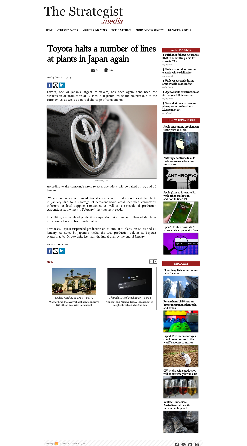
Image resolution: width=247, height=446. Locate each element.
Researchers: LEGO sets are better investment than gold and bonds (178, 301)
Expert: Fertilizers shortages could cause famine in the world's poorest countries (178, 335)
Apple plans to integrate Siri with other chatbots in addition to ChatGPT (180, 194)
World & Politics (122, 30)
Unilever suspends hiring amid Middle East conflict (178, 82)
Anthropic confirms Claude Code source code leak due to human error (179, 160)
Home (49, 30)
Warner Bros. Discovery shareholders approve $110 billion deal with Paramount (74, 304)
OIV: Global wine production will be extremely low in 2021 (179, 368)
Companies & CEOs (67, 30)
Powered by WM (78, 438)
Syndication (63, 438)
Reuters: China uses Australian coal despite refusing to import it (180, 400)
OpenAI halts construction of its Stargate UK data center (180, 93)
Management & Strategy (150, 30)
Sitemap (50, 438)
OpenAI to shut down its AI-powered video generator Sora (179, 227)
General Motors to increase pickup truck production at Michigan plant (179, 106)
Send (94, 70)
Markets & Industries (95, 30)
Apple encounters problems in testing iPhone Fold (179, 127)
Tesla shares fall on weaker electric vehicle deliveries (179, 71)
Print (110, 70)
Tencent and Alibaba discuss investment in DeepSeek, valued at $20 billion (129, 304)
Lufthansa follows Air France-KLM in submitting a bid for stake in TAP (181, 58)
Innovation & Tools (179, 30)
